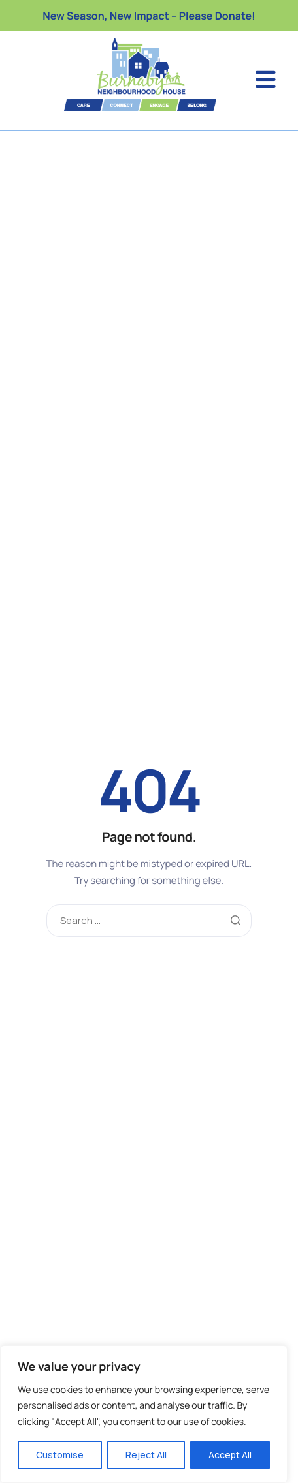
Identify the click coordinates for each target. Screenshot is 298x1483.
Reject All (146, 1454)
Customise (60, 1454)
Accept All (230, 1454)
